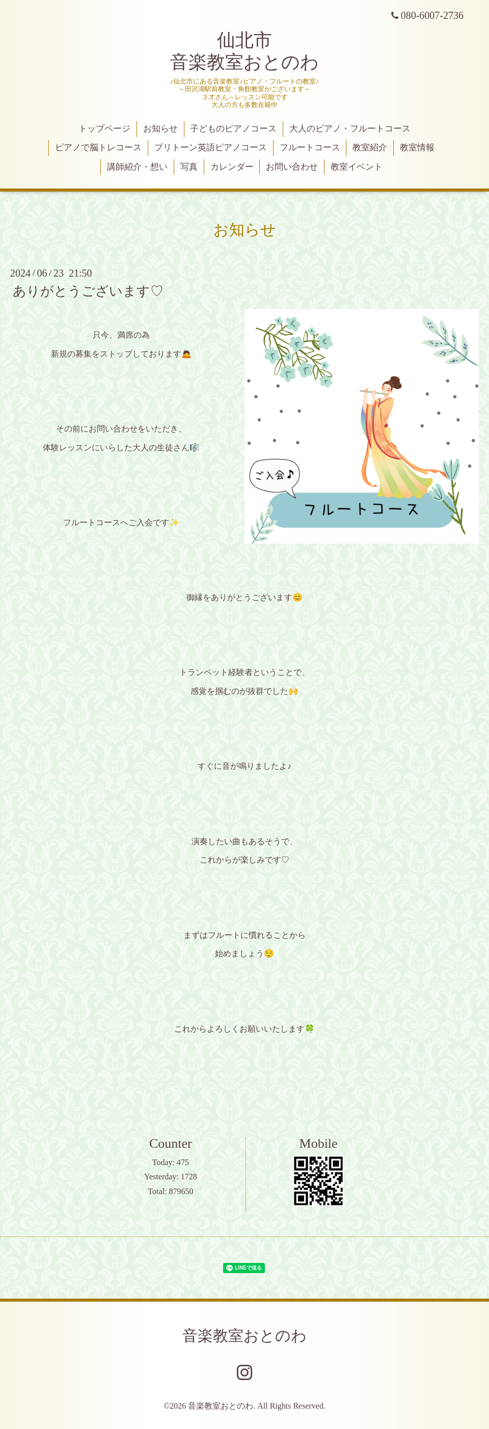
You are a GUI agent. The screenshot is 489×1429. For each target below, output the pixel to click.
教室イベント (357, 167)
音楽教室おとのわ (244, 1335)
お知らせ (160, 128)
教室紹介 (369, 147)
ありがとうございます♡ (88, 291)
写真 (189, 167)
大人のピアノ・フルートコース (350, 128)
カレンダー (232, 167)
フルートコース (310, 147)
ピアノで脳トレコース (98, 147)
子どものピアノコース (233, 128)
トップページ (104, 128)
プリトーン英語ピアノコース (210, 147)
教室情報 (417, 147)
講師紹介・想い (137, 167)
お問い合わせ (292, 167)
